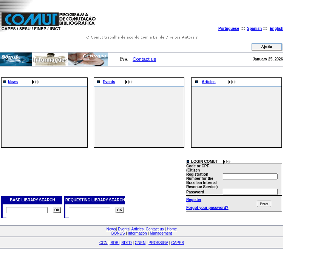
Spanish (254, 28)
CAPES (177, 243)
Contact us (144, 59)
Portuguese (228, 28)
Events (109, 82)
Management (161, 233)
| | (114, 243)
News (13, 82)
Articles (209, 82)
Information (137, 233)
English (276, 28)
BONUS (118, 233)
